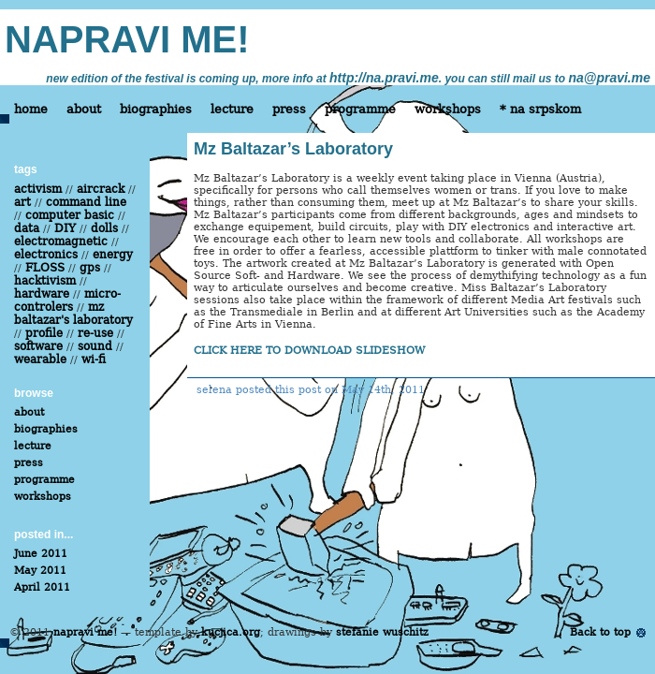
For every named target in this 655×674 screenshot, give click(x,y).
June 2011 (40, 554)
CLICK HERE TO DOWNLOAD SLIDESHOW (309, 350)
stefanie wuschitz (382, 632)
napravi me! (85, 632)
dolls (104, 228)
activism (38, 189)
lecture (232, 109)
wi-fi (93, 359)
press (289, 109)
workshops (448, 109)
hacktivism (45, 280)
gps (90, 267)
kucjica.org (230, 632)
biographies (156, 109)
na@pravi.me (609, 77)
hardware (41, 293)
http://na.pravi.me (384, 77)
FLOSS (45, 267)
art (22, 202)
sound (95, 346)
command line (86, 202)
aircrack (100, 189)
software (38, 346)
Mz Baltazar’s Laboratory (293, 148)
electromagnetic (61, 241)
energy (113, 254)
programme (360, 109)
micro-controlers (67, 300)
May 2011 (40, 570)
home (31, 109)
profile (44, 333)
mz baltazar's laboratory (73, 313)
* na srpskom (540, 109)
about (83, 109)
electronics (46, 254)
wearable (40, 359)
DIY (65, 228)
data (26, 228)
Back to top (600, 632)
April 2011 (42, 587)
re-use (95, 333)
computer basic (69, 215)
